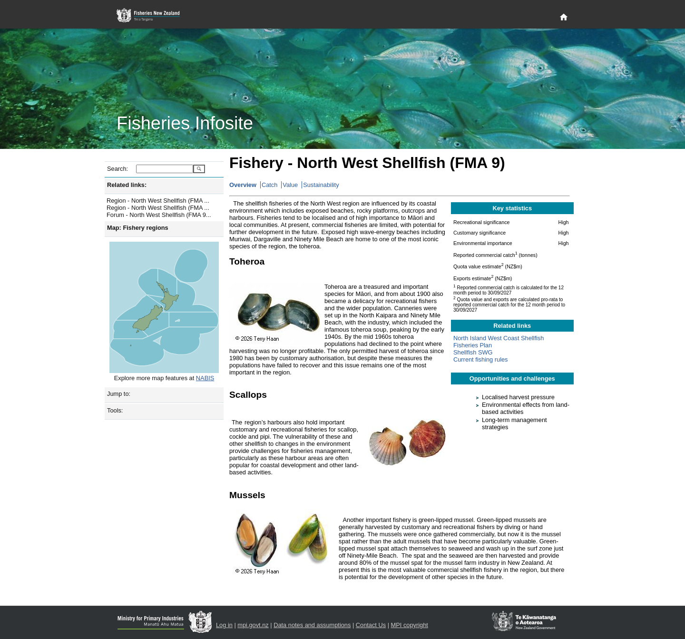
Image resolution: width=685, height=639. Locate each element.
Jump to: (118, 393)
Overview (242, 184)
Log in (224, 625)
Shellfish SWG (473, 352)
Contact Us (371, 625)
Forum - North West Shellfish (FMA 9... (159, 214)
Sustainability (321, 184)
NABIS (205, 378)
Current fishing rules (480, 359)
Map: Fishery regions (137, 227)
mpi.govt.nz (252, 625)
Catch (269, 184)
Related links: (127, 184)
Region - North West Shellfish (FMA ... (158, 200)
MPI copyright (409, 625)
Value (290, 184)
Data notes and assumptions (312, 625)
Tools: (115, 410)
